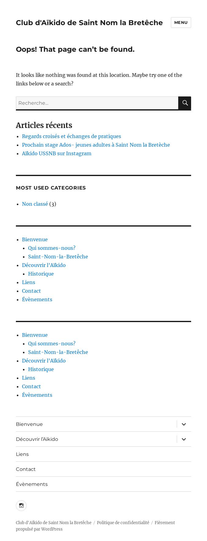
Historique (41, 274)
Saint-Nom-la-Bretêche (58, 257)
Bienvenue (35, 239)
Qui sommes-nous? (52, 248)
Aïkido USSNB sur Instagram (56, 153)
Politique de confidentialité (123, 522)
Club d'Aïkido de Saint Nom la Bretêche (89, 22)
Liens (28, 282)
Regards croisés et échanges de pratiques (71, 136)
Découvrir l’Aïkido (44, 265)
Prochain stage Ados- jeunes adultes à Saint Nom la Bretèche (96, 145)
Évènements (37, 299)
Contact (31, 291)
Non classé (35, 204)
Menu (181, 22)
